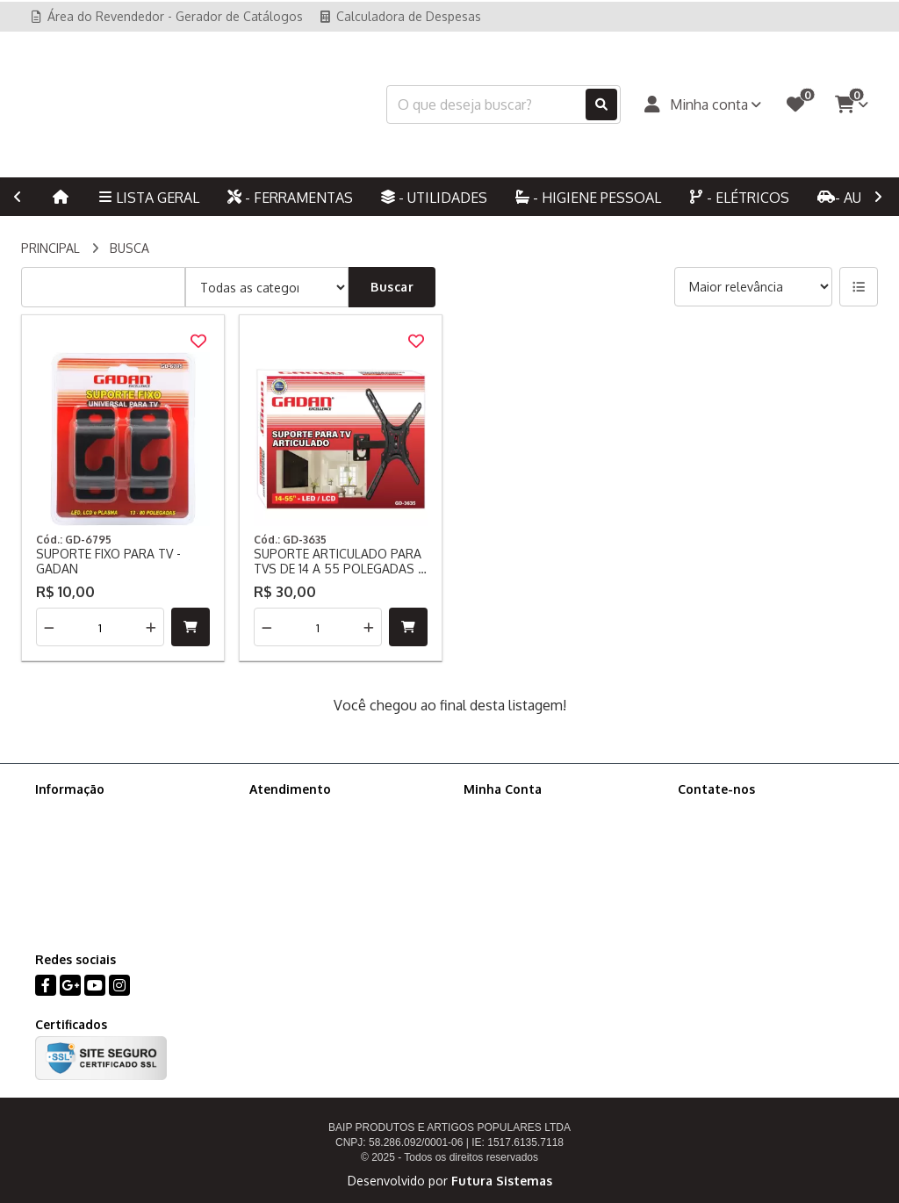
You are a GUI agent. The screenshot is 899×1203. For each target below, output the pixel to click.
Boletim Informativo (520, 857)
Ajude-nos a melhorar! (98, 880)
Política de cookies (88, 857)
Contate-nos (284, 811)
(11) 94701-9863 (744, 842)
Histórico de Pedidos (522, 834)
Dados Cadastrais (514, 811)
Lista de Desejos (510, 880)
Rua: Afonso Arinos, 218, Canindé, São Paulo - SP (771, 904)
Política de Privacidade (99, 834)
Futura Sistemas (501, 1180)
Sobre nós (64, 811)
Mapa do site (286, 834)
